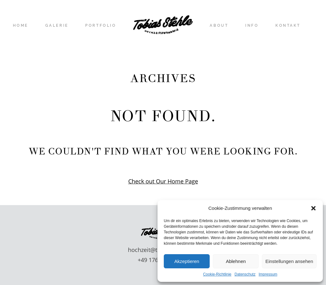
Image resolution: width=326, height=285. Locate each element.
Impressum (268, 274)
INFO (251, 26)
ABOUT (219, 26)
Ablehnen (236, 261)
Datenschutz (245, 274)
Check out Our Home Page (163, 181)
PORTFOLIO (100, 26)
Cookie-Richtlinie (217, 274)
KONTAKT (288, 26)
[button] (313, 208)
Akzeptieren (186, 261)
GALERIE (57, 26)
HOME (20, 26)
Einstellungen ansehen (289, 261)
